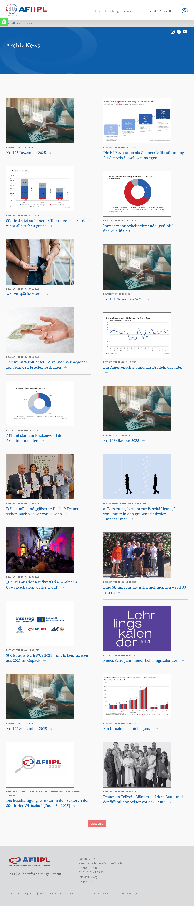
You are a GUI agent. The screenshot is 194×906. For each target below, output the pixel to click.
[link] (4, 22)
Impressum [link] (30, 893)
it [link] (187, 4)
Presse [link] (139, 11)
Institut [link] (151, 11)
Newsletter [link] (167, 11)
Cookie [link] (42, 893)
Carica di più (97, 823)
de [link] (182, 4)
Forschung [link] (112, 11)
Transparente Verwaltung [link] (61, 893)
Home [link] (98, 11)
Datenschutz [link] (15, 893)
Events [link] (126, 11)
